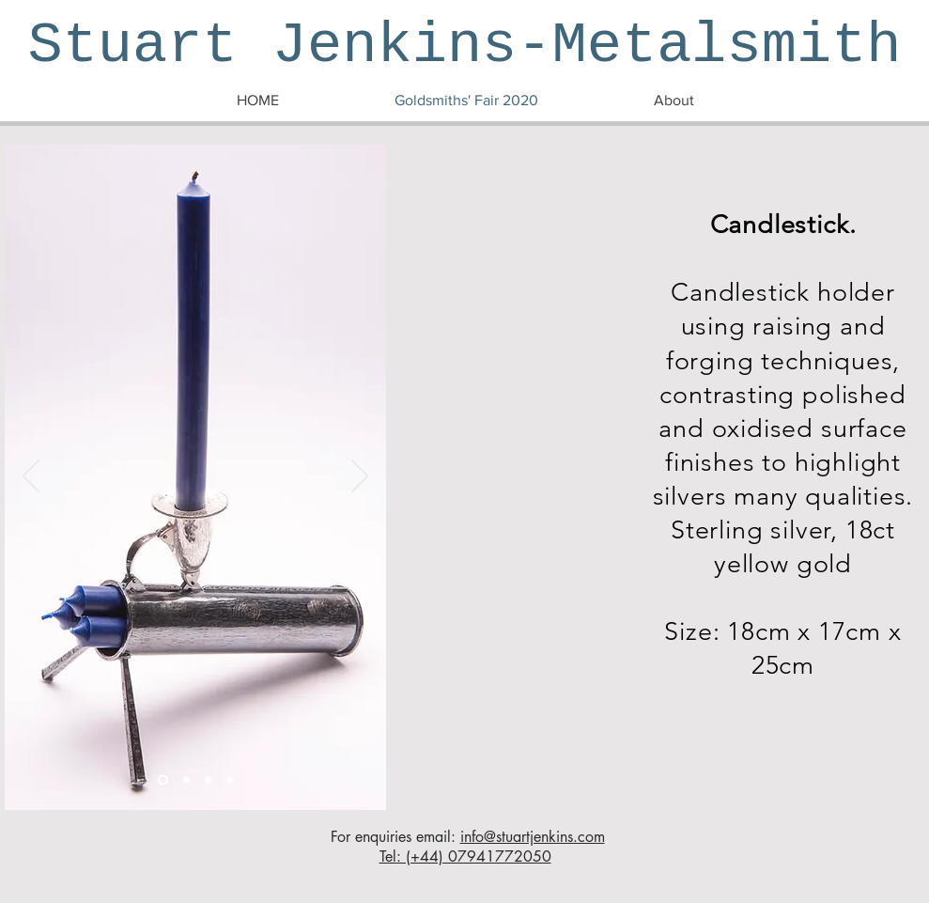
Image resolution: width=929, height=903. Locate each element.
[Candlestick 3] (208, 780)
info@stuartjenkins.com (532, 837)
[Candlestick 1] (163, 780)
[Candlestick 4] (229, 780)
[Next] (359, 477)
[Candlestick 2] (186, 780)
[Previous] (31, 477)
